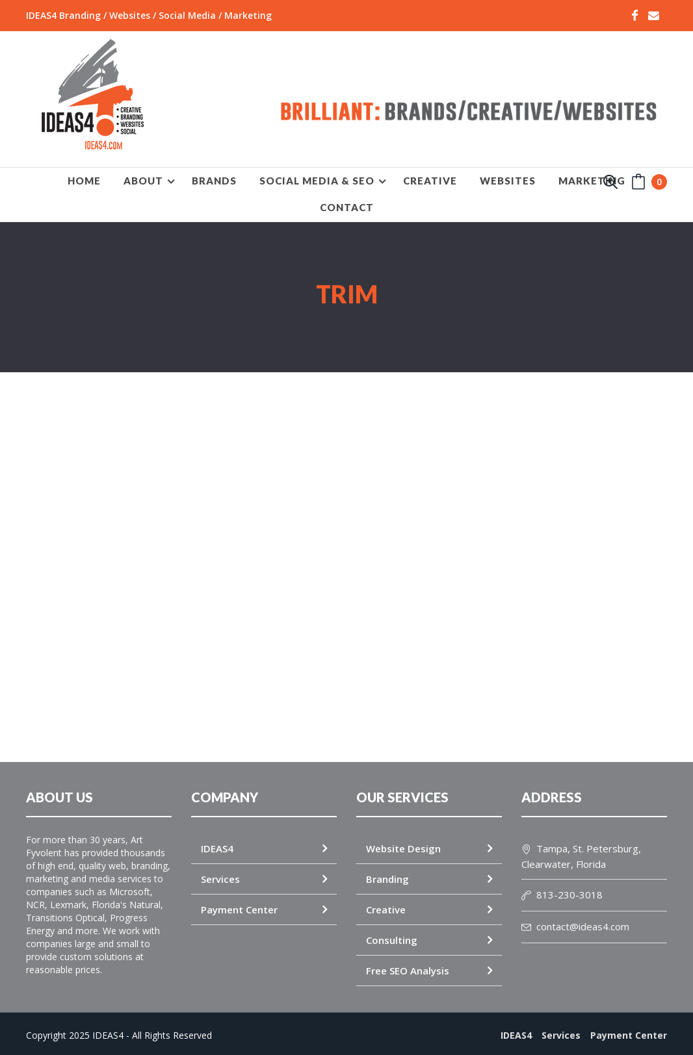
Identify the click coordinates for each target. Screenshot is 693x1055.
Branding (387, 872)
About (143, 180)
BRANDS (214, 180)
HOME (84, 180)
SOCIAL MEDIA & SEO (316, 180)
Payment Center (239, 902)
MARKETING (591, 180)
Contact (347, 207)
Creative (386, 902)
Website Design (403, 841)
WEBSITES (508, 180)
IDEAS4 (217, 841)
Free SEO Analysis (407, 964)
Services (220, 872)
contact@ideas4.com (575, 919)
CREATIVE (430, 180)
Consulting (391, 933)
